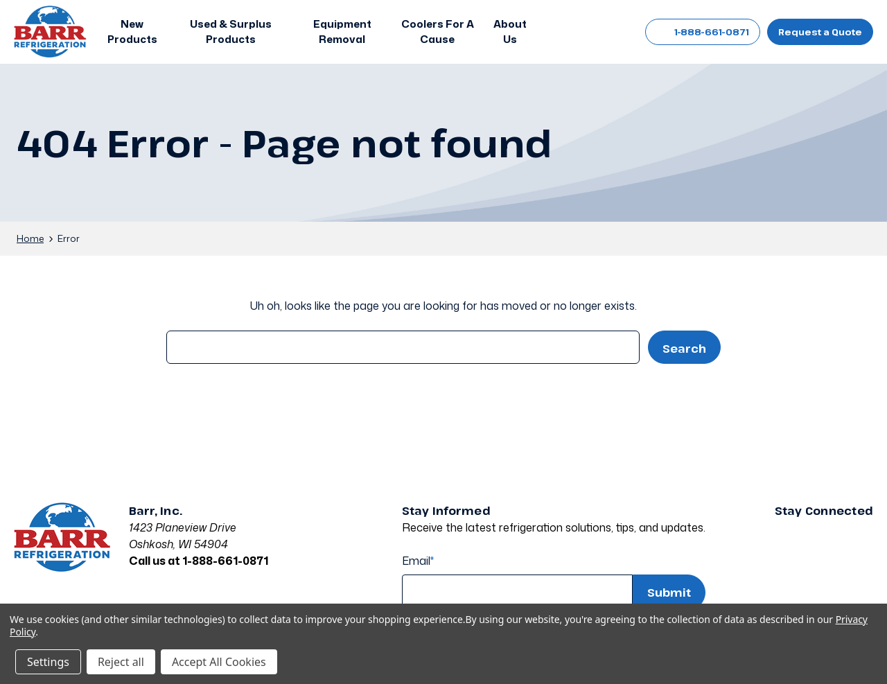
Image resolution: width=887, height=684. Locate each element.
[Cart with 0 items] (619, 32)
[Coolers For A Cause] (437, 32)
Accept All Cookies (219, 661)
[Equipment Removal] (342, 32)
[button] (135, 32)
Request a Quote (820, 32)
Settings (48, 661)
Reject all (121, 661)
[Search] (556, 32)
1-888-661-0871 (702, 32)
